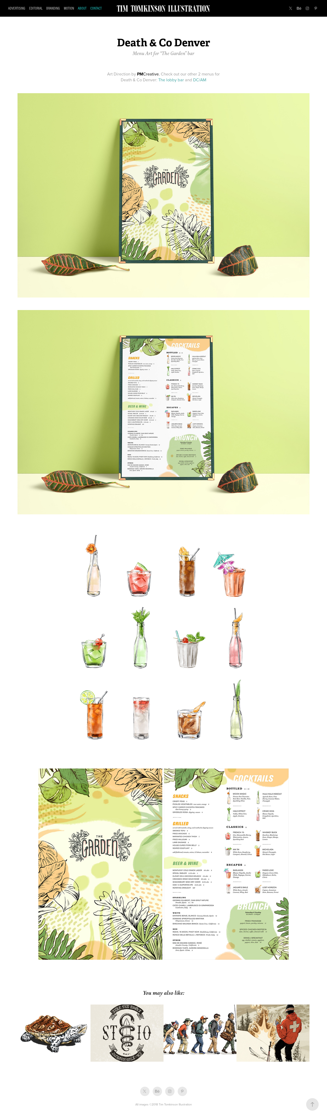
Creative (148, 74)
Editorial (36, 8)
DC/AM (199, 80)
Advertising (16, 8)
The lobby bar (171, 80)
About (82, 8)
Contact (96, 8)
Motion (69, 8)
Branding (53, 8)
